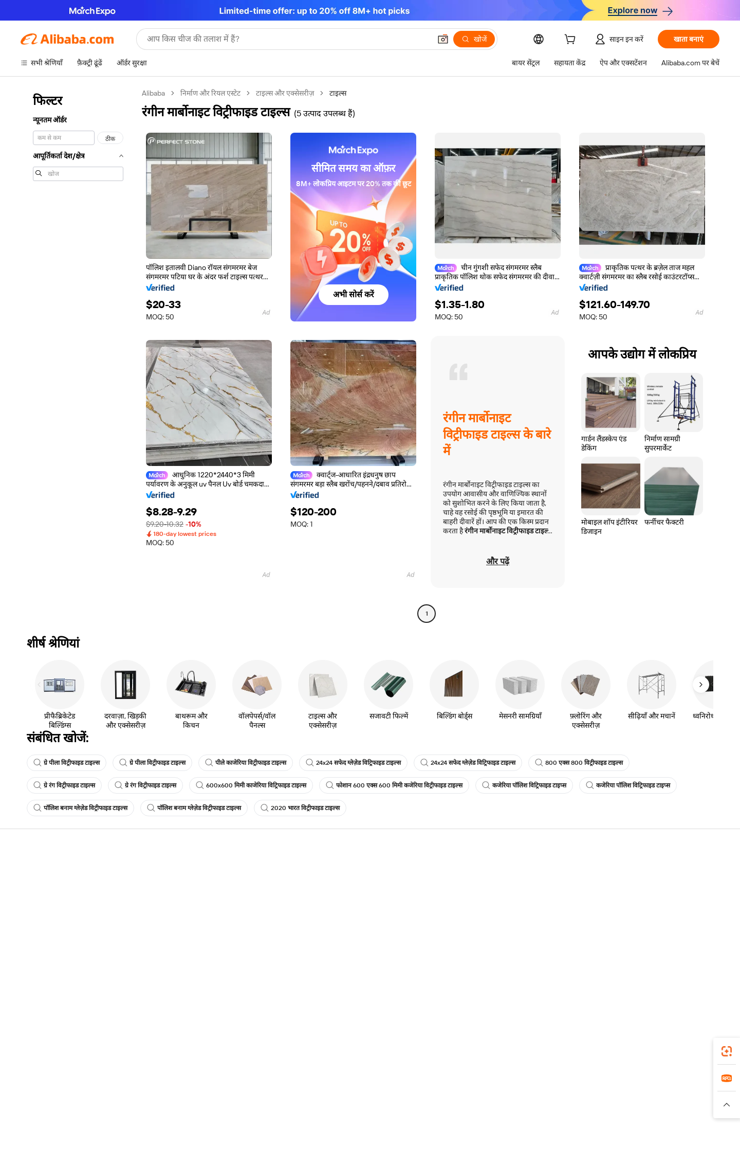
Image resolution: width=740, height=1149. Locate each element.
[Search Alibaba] (288, 39)
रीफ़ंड (28, 934)
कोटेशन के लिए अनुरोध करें (354, 876)
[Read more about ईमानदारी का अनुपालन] (534, 1117)
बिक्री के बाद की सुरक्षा (199, 934)
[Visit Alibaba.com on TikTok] (698, 975)
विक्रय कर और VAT (345, 915)
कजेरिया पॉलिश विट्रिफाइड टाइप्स (524, 785)
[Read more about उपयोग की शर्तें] (476, 1117)
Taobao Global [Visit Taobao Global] (426, 1102)
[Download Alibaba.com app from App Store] (609, 1056)
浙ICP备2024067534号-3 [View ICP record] (632, 1133)
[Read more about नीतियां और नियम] (198, 1117)
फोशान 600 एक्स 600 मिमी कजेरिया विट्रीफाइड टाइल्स (394, 785)
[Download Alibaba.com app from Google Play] (684, 1056)
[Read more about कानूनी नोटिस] (246, 1117)
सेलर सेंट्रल (481, 895)
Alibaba (153, 93)
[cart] (572, 41)
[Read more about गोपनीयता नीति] (429, 1117)
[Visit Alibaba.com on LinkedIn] (636, 975)
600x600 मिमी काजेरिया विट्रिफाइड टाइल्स (251, 785)
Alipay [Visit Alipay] (354, 1102)
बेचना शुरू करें (486, 876)
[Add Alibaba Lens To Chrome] (149, 1056)
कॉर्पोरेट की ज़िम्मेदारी (644, 895)
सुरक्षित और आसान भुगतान (205, 876)
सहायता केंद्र (36, 876)
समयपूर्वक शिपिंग (192, 915)
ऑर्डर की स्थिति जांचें (47, 915)
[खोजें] (474, 39)
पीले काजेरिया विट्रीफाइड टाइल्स (245, 763)
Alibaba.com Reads (349, 934)
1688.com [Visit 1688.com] (250, 1102)
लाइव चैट (33, 895)
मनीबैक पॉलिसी (190, 895)
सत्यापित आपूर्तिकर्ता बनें (499, 915)
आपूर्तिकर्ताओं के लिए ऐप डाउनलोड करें (518, 954)
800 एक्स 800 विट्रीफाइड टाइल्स (579, 763)
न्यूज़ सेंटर (629, 915)
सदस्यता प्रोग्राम (338, 895)
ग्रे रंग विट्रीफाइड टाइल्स (64, 785)
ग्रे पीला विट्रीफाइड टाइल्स (66, 763)
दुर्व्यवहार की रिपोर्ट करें (50, 954)
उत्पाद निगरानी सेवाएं (197, 954)
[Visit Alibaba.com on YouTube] (683, 975)
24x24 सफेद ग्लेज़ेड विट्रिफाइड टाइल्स (353, 763)
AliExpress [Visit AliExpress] (209, 1102)
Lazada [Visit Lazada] (384, 1102)
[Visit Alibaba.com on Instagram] (667, 975)
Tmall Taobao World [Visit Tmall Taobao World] (306, 1102)
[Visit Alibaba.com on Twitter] (652, 975)
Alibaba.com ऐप (443, 1056)
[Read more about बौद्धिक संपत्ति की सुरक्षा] (370, 1117)
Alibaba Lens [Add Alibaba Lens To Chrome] (61, 1056)
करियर (626, 934)
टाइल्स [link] (337, 93)
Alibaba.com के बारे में (648, 876)
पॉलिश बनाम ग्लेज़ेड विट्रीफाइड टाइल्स (80, 808)
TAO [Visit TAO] (464, 1102)
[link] (726, 1051)
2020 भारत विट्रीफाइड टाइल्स (300, 808)
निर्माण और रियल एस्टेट (210, 93)
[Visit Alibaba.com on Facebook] (621, 975)
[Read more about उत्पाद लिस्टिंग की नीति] (302, 1117)
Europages (533, 1102)
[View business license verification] (463, 1133)
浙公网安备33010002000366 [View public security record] (538, 1133)
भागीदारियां (483, 934)
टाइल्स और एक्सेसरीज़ (285, 93)
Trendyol (493, 1102)
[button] (443, 39)
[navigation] (78, 354)
